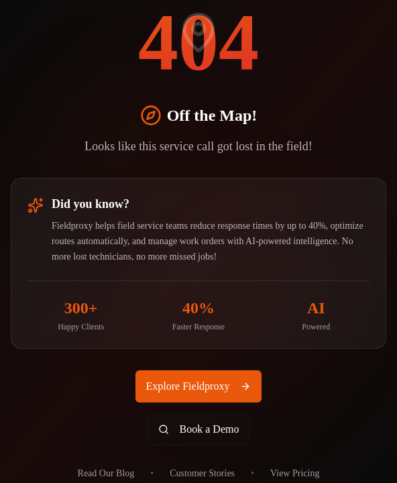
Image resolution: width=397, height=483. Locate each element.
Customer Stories (202, 473)
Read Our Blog (106, 473)
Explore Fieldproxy (198, 386)
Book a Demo (198, 429)
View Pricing (294, 473)
